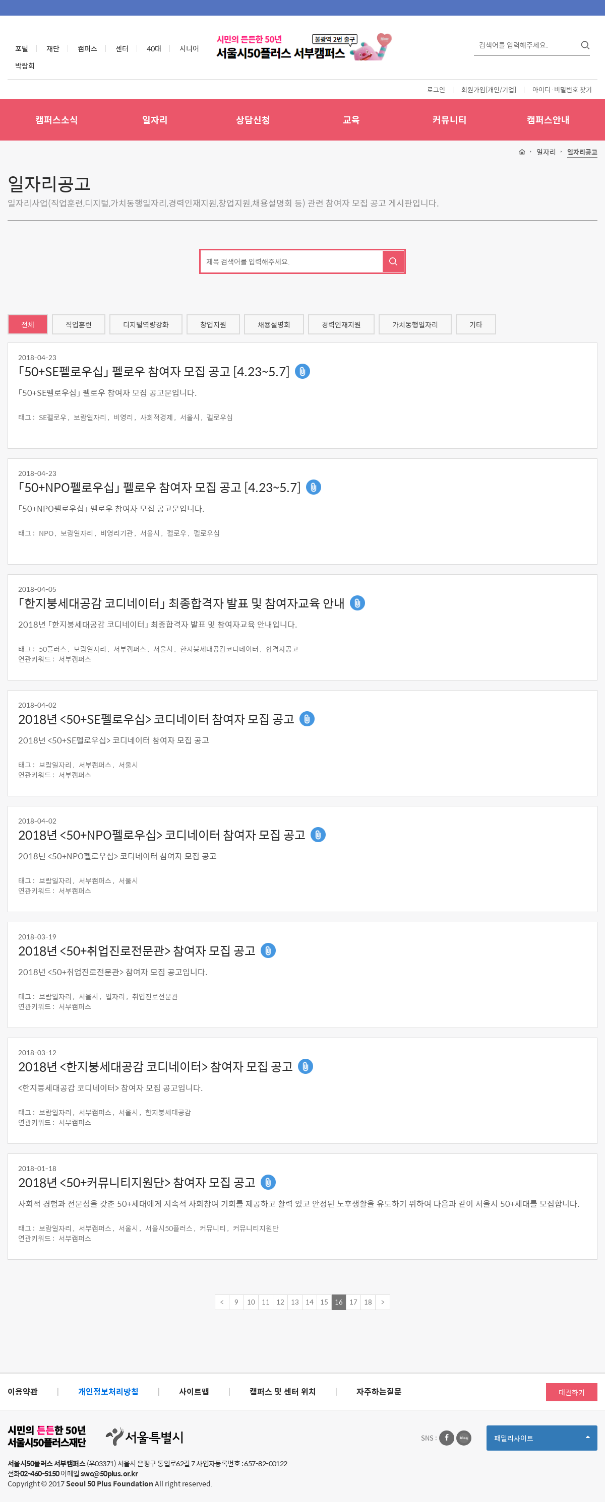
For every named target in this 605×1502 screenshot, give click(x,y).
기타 (475, 324)
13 (295, 1301)
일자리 (155, 119)
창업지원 (213, 324)
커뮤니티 (450, 119)
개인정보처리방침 (108, 1391)
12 (280, 1301)
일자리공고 (582, 152)
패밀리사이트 (542, 1441)
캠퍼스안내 (548, 119)
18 (368, 1301)
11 (266, 1301)
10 (251, 1301)
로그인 (436, 89)
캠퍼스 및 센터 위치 (283, 1391)
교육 (351, 119)
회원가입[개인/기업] (488, 89)
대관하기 (572, 1392)
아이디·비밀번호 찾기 (562, 89)
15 (324, 1301)
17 (353, 1301)
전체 (27, 324)
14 (310, 1301)
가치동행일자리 (415, 324)
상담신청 (253, 119)
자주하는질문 (379, 1391)
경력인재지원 (341, 324)
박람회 (25, 65)
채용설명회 (274, 324)
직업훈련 (79, 324)
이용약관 (23, 1391)
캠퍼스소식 (56, 119)
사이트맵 (194, 1391)
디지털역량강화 (146, 324)
